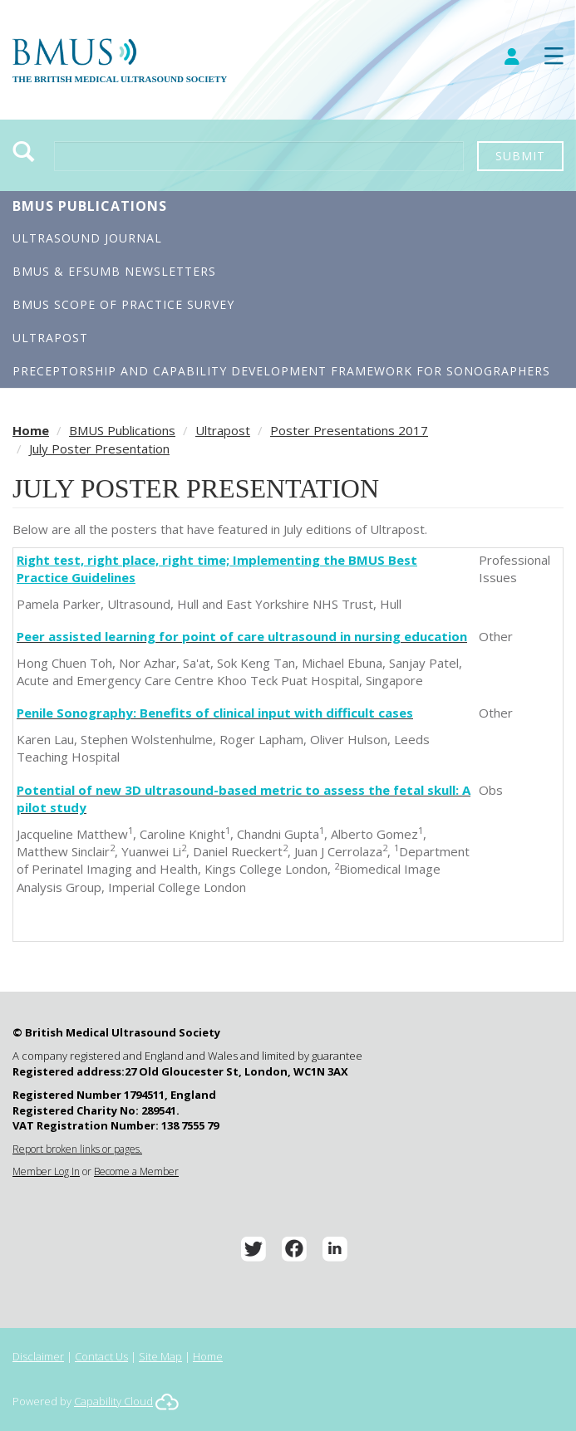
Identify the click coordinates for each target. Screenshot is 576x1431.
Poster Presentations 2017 (349, 430)
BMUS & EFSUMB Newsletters (114, 271)
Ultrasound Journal (87, 238)
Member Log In (46, 1171)
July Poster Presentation (99, 448)
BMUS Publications (89, 206)
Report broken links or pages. (77, 1149)
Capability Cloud (113, 1401)
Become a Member (136, 1171)
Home (30, 430)
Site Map (160, 1356)
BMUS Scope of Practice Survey (123, 304)
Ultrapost (50, 337)
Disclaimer (38, 1356)
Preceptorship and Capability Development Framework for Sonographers (281, 371)
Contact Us (101, 1356)
